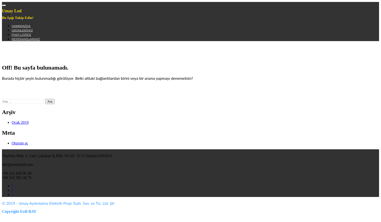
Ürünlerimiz (22, 30)
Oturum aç (20, 143)
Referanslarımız (26, 39)
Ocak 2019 (20, 122)
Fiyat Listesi (21, 34)
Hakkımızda (21, 26)
